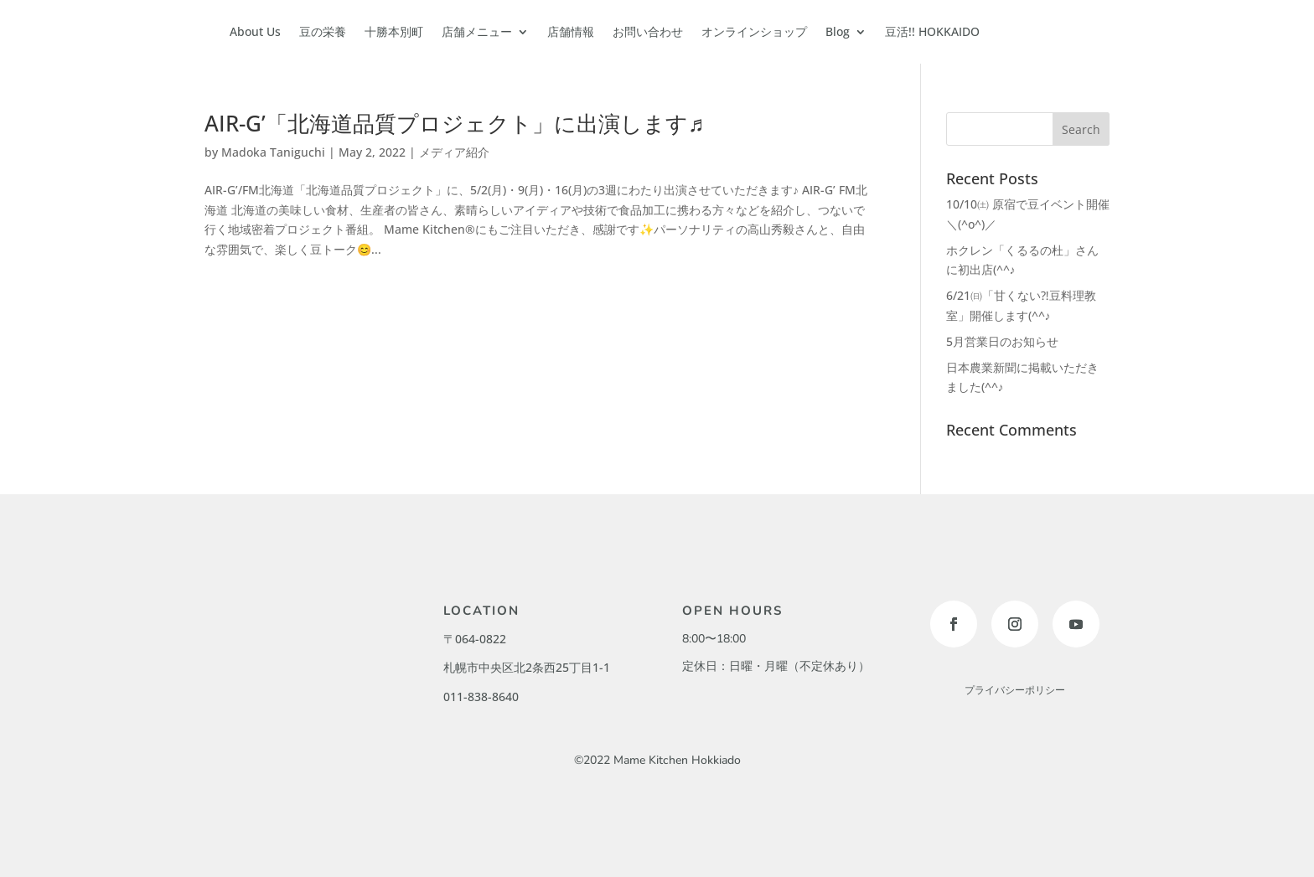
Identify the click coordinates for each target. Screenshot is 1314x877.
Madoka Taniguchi (273, 152)
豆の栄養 (322, 31)
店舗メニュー (477, 31)
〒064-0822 (474, 639)
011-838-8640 (481, 696)
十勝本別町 (394, 31)
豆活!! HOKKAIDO (932, 31)
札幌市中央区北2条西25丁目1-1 (526, 667)
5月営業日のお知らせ (1002, 341)
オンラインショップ (754, 31)
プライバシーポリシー (1015, 690)
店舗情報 (570, 31)
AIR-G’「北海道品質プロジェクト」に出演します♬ (454, 123)
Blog (837, 31)
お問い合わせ (648, 31)
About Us (255, 31)
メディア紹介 (454, 152)
